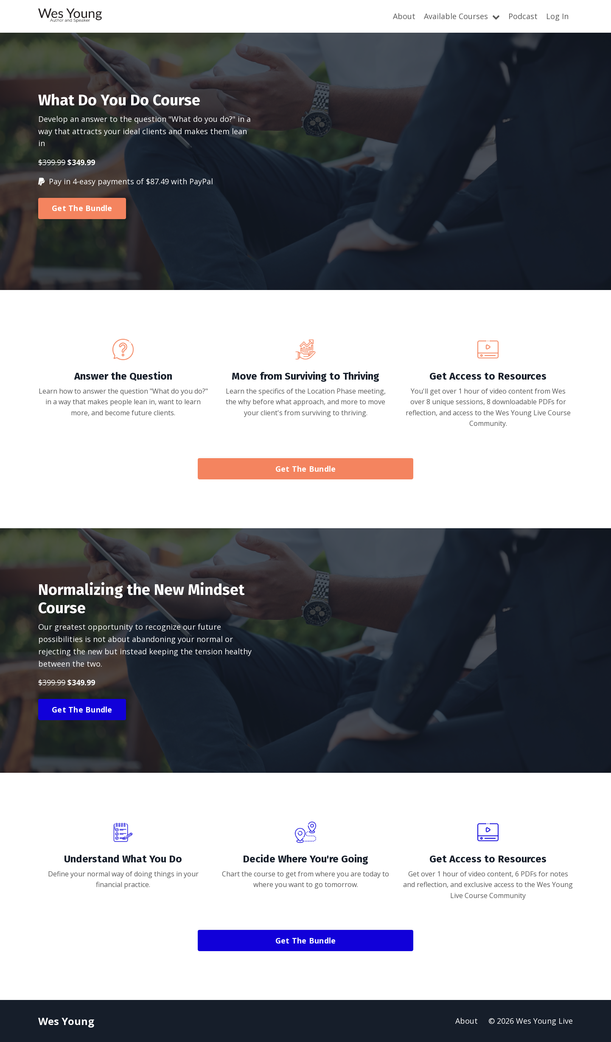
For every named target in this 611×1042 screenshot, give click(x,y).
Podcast (523, 16)
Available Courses (462, 16)
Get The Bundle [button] (82, 208)
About (404, 16)
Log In (557, 16)
